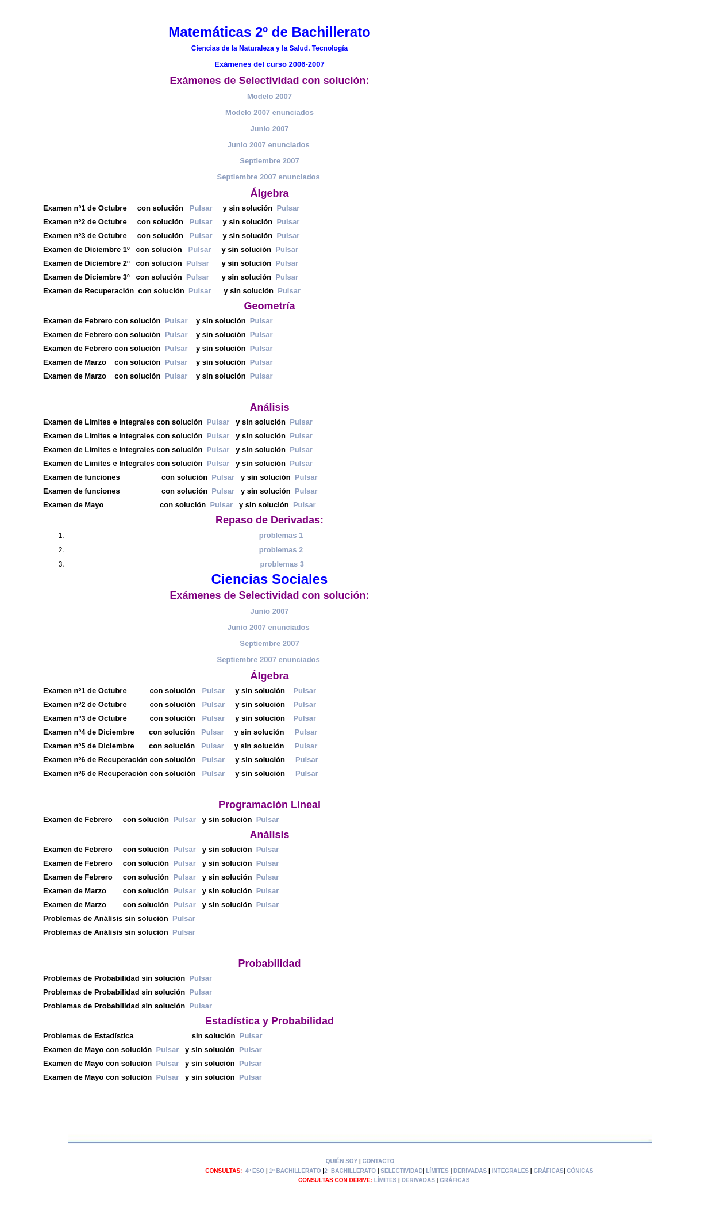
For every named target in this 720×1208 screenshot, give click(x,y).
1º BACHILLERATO (295, 1171)
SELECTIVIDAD (401, 1171)
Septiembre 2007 (269, 160)
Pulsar (201, 208)
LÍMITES (437, 1171)
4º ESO (254, 1171)
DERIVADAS (470, 1171)
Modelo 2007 (269, 96)
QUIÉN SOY (341, 1161)
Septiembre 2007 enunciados (268, 177)
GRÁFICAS (548, 1171)
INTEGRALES (510, 1171)
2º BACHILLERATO (350, 1171)
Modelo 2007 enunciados (269, 112)
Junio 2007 (269, 128)
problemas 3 (282, 564)
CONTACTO (379, 1161)
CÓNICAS (580, 1171)
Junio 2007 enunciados (269, 144)
